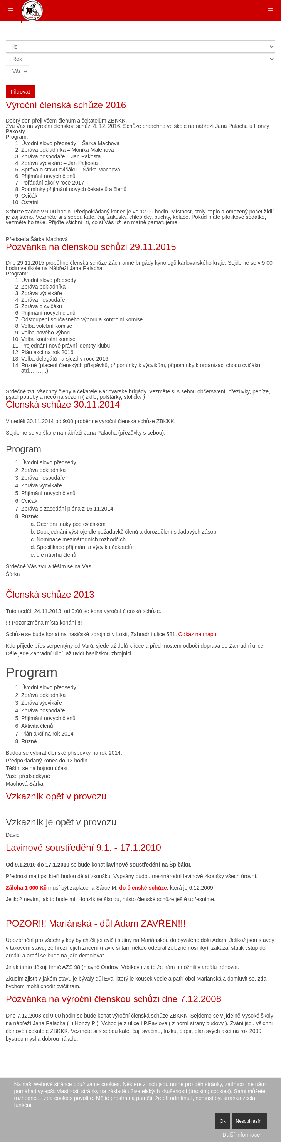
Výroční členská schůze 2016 (66, 105)
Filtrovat (20, 92)
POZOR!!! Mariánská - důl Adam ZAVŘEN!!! (95, 923)
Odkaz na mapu (197, 634)
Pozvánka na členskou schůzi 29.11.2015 (91, 247)
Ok (222, 1121)
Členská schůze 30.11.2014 (63, 404)
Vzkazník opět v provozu (56, 796)
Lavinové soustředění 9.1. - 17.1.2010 (83, 847)
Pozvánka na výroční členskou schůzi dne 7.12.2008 (113, 999)
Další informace (241, 1135)
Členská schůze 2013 (50, 594)
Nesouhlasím (249, 1121)
